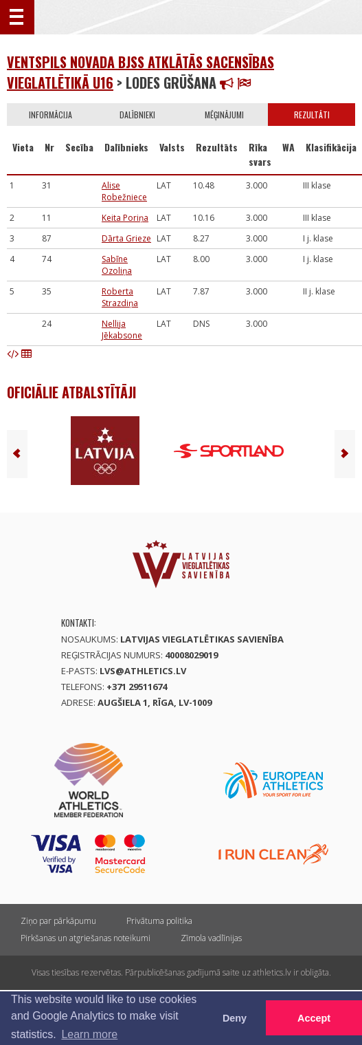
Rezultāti (312, 114)
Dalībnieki (137, 114)
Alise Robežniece (124, 191)
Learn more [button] (89, 1034)
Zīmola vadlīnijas (211, 938)
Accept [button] (313, 1018)
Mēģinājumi (224, 114)
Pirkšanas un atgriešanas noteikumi (85, 938)
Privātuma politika (159, 921)
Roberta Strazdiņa (120, 297)
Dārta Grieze (126, 238)
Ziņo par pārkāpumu (58, 921)
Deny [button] (235, 1018)
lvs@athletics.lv (143, 671)
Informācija (50, 114)
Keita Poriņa (125, 218)
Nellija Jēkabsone (122, 329)
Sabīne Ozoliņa (117, 265)
